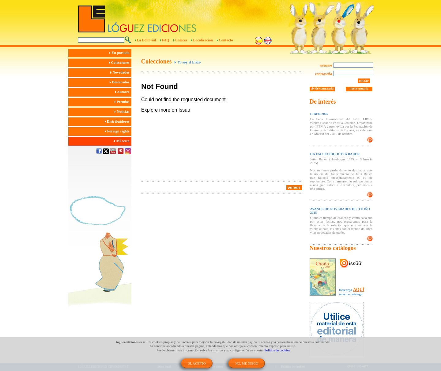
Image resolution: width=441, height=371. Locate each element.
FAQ (165, 40)
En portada (120, 53)
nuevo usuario (359, 88)
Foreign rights (118, 131)
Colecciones (120, 62)
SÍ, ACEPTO (196, 363)
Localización (203, 40)
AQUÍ (358, 289)
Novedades (120, 72)
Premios (123, 102)
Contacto (226, 40)
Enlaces (181, 40)
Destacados (120, 82)
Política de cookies (277, 350)
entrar (364, 80)
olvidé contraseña (322, 88)
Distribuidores (118, 121)
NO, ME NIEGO (246, 363)
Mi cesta (122, 141)
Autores (123, 92)
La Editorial (146, 40)
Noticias (123, 111)
